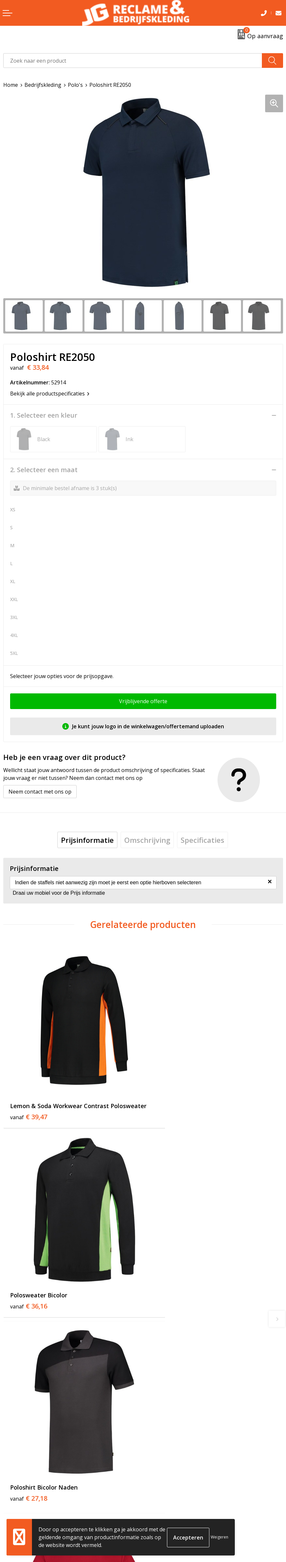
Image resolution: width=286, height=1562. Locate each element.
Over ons (157, 1387)
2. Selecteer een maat (44, 470)
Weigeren (219, 1537)
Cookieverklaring (167, 1509)
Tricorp (155, 1397)
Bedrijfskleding (42, 84)
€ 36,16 (168, 1094)
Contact (12, 1499)
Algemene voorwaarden (175, 1499)
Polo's (75, 84)
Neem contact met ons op (39, 791)
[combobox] (132, 60)
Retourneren (19, 1509)
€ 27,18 (28, 1273)
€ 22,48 (168, 1273)
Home (10, 84)
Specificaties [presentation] (202, 840)
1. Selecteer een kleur (43, 415)
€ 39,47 (28, 1103)
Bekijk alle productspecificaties (49, 393)
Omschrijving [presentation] (147, 840)
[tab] (87, 840)
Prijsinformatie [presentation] (87, 840)
